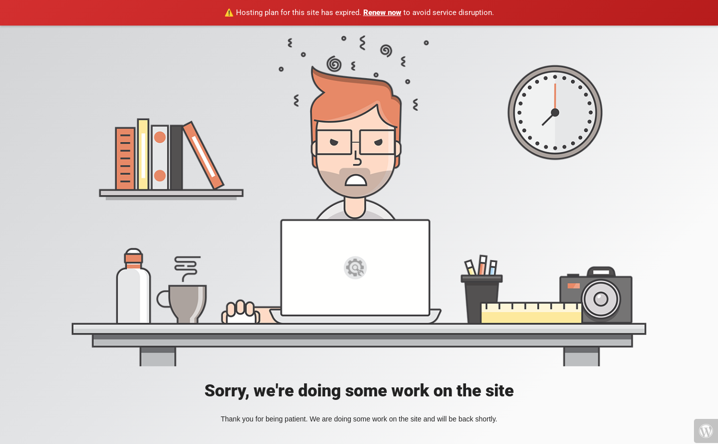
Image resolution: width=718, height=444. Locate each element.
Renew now (382, 12)
